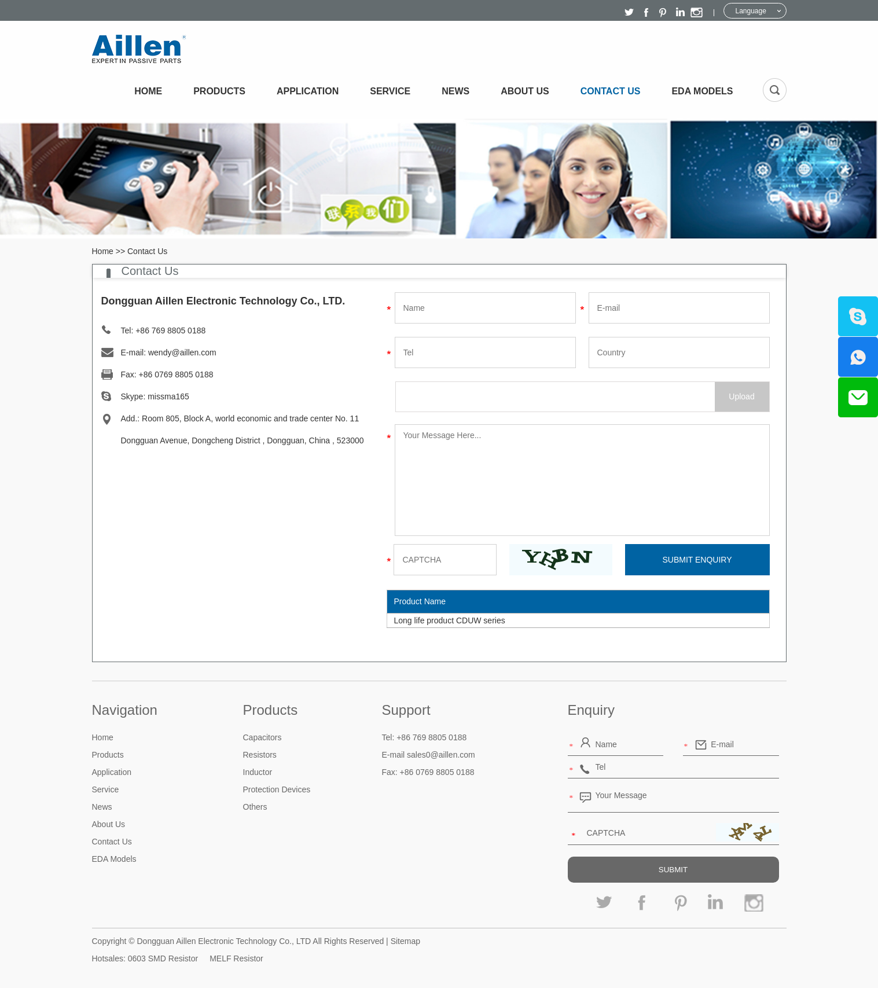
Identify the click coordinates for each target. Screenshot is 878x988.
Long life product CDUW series (449, 620)
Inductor (258, 772)
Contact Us (611, 91)
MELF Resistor (236, 958)
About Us (525, 91)
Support (406, 710)
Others (255, 806)
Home (148, 91)
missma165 (168, 396)
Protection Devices (277, 789)
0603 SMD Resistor (163, 958)
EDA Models (702, 91)
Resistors (260, 754)
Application (308, 91)
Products (219, 91)
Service (390, 91)
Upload (741, 396)
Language (751, 11)
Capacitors (262, 737)
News (455, 91)
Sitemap (405, 941)
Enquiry (591, 710)
